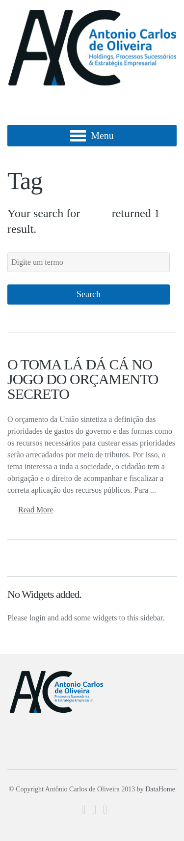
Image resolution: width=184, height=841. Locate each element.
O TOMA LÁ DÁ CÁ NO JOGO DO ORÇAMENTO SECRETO (82, 379)
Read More (35, 509)
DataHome (160, 789)
